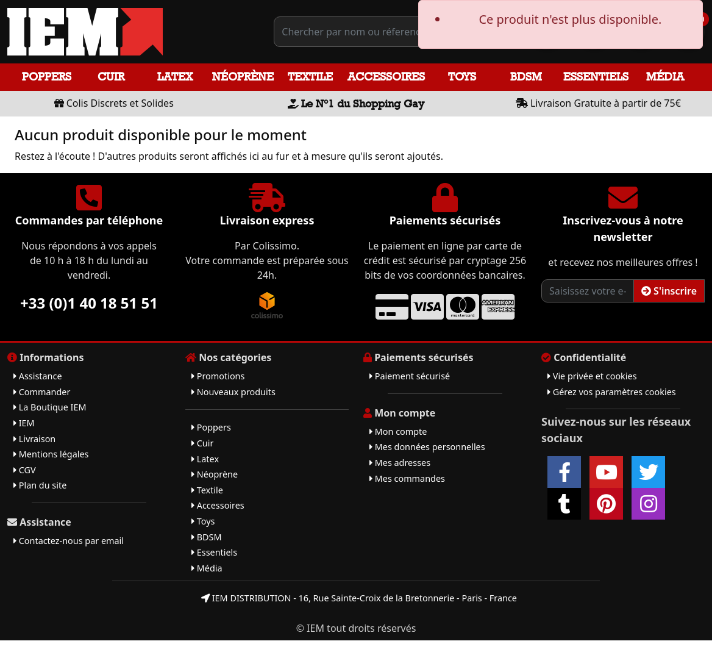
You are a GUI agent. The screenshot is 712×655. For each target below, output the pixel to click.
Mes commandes (407, 478)
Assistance (37, 376)
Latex (175, 76)
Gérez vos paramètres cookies (611, 392)
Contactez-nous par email (68, 540)
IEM (24, 423)
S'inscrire (669, 291)
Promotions (217, 376)
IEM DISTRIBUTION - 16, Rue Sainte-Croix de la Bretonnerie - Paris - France (359, 598)
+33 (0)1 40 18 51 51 (89, 303)
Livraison (34, 439)
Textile (310, 76)
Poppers (46, 76)
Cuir (111, 76)
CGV (24, 470)
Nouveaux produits (233, 392)
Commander (41, 392)
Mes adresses (399, 462)
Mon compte (398, 431)
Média (665, 76)
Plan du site (39, 485)
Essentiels (595, 76)
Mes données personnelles (427, 447)
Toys (462, 76)
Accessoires (386, 76)
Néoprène (243, 76)
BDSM (526, 76)
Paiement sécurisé (409, 376)
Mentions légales (50, 454)
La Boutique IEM (50, 407)
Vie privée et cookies (592, 376)
